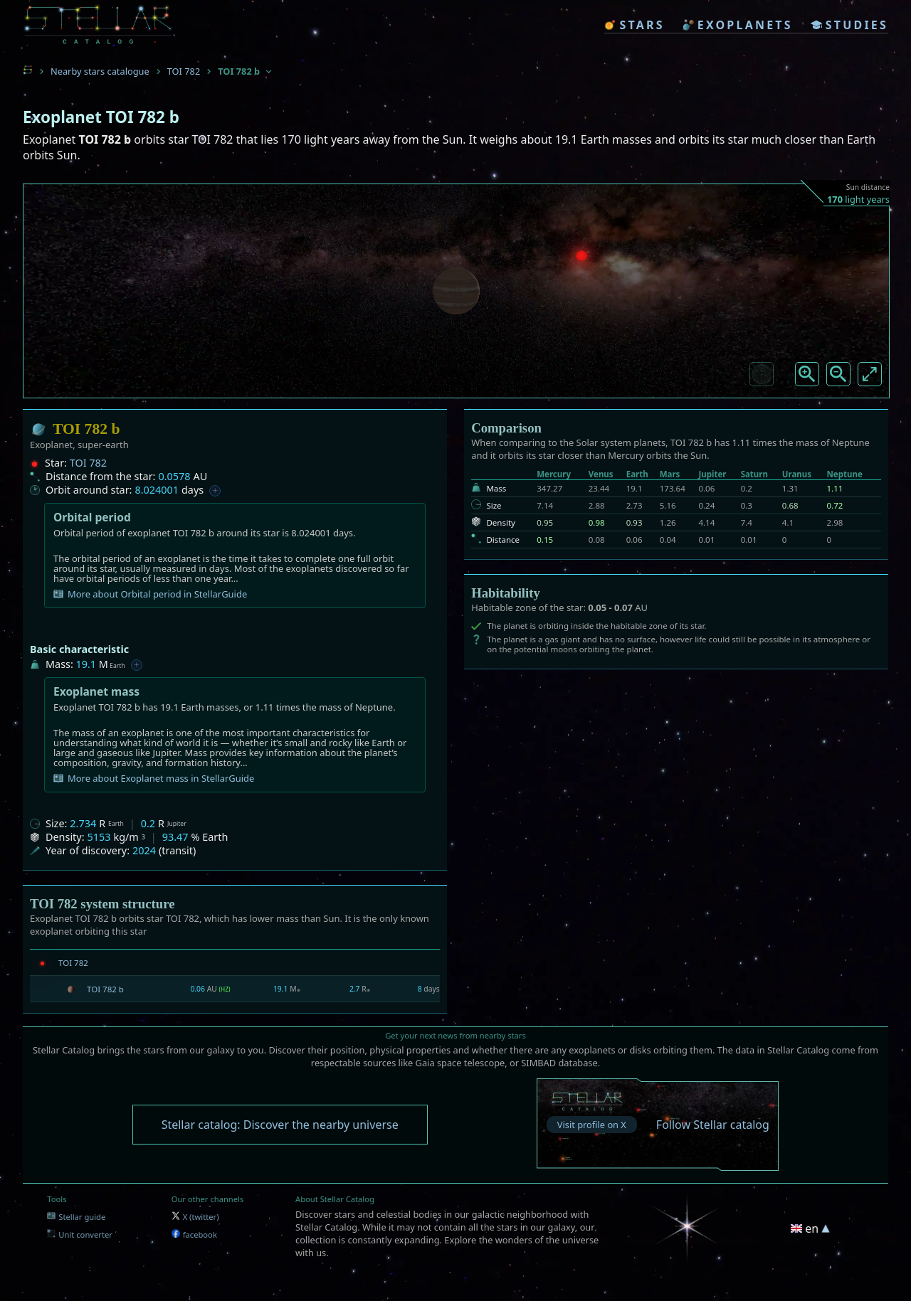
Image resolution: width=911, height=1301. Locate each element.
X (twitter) (195, 1216)
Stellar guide (76, 1216)
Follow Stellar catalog (712, 1124)
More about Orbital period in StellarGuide (150, 594)
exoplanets (738, 25)
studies (849, 25)
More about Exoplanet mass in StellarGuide (153, 778)
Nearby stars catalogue (100, 71)
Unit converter (79, 1234)
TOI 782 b (105, 989)
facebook (194, 1234)
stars (634, 25)
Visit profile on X (591, 1124)
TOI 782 (183, 71)
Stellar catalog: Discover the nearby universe (280, 1124)
